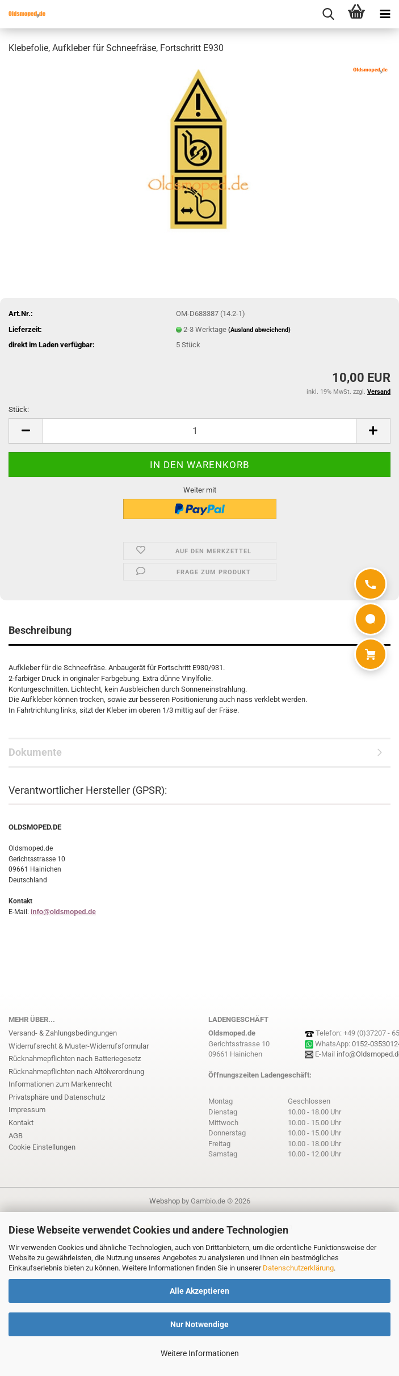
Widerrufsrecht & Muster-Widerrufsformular (79, 1046)
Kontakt (21, 1122)
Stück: (19, 409)
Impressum (27, 1109)
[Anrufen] (370, 584)
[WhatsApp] (370, 619)
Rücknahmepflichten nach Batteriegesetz (75, 1058)
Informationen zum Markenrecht (60, 1084)
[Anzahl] (199, 431)
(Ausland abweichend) (259, 330)
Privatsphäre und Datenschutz (57, 1097)
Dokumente (35, 752)
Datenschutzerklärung (298, 1268)
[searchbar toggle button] (328, 14)
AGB (16, 1135)
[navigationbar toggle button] (385, 14)
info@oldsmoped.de (63, 912)
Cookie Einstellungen (42, 1147)
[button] (26, 431)
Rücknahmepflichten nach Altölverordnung (76, 1071)
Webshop (164, 1201)
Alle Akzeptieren (199, 1290)
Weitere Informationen (200, 1353)
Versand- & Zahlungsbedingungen (63, 1033)
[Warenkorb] (370, 654)
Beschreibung (40, 630)
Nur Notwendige (199, 1324)
